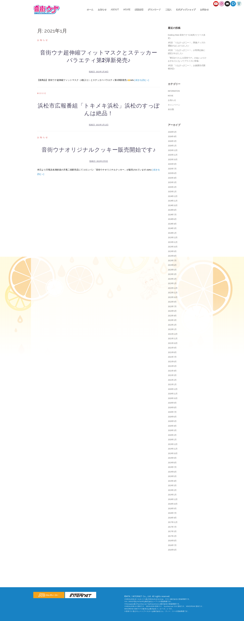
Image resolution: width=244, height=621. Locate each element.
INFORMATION (174, 91)
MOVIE (126, 9)
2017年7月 (172, 527)
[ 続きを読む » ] (141, 80)
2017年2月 (172, 536)
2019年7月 (172, 467)
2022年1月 (172, 329)
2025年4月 (172, 178)
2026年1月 (172, 145)
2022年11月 (173, 292)
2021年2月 (172, 380)
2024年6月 (172, 219)
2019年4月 (172, 481)
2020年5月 (172, 421)
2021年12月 (173, 334)
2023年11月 (173, 242)
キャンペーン (174, 105)
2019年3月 (172, 485)
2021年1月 (172, 384)
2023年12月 (173, 237)
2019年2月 (172, 490)
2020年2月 (172, 435)
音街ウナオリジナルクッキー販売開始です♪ (99, 149)
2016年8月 (172, 540)
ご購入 (168, 9)
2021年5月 (172, 366)
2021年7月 (172, 357)
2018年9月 (172, 508)
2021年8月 (172, 352)
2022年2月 (172, 324)
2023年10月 (173, 246)
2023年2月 (172, 279)
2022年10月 (173, 297)
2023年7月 (172, 260)
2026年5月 (172, 132)
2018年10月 (173, 504)
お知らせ (102, 9)
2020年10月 (173, 398)
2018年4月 (172, 517)
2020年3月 (172, 430)
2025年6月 (172, 173)
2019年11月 (173, 448)
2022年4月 (172, 315)
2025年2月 (172, 187)
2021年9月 (172, 347)
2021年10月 (173, 343)
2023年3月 (172, 274)
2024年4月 (172, 223)
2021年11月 (173, 338)
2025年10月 (173, 159)
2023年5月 (172, 269)
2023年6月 (172, 265)
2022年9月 (172, 301)
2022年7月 (172, 306)
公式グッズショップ (185, 9)
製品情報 (138, 9)
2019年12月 (173, 444)
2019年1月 (172, 494)
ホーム (90, 9)
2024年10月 (173, 205)
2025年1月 (172, 191)
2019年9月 (172, 458)
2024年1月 (172, 233)
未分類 (171, 109)
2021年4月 (172, 370)
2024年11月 (173, 200)
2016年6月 (172, 549)
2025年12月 (173, 150)
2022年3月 (172, 320)
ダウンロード (154, 9)
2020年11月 (173, 393)
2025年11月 (173, 154)
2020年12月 (173, 389)
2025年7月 (172, 168)
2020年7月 (172, 412)
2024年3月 (172, 228)
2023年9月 (172, 251)
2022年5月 (172, 311)
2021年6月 (172, 361)
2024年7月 (172, 214)
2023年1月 (172, 283)
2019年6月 (172, 471)
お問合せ (204, 9)
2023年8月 (172, 256)
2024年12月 (173, 196)
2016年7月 (172, 545)
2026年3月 (172, 141)
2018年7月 (172, 513)
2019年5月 (172, 476)
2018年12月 (173, 499)
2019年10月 (173, 453)
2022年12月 (173, 288)
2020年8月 (172, 407)
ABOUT (115, 9)
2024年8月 (172, 210)
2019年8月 (172, 462)
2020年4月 (172, 426)
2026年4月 (172, 136)
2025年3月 (172, 182)
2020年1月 (172, 439)
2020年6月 (172, 416)
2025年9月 (172, 164)
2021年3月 (172, 375)
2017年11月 (173, 522)
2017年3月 (172, 531)
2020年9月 (172, 402)
